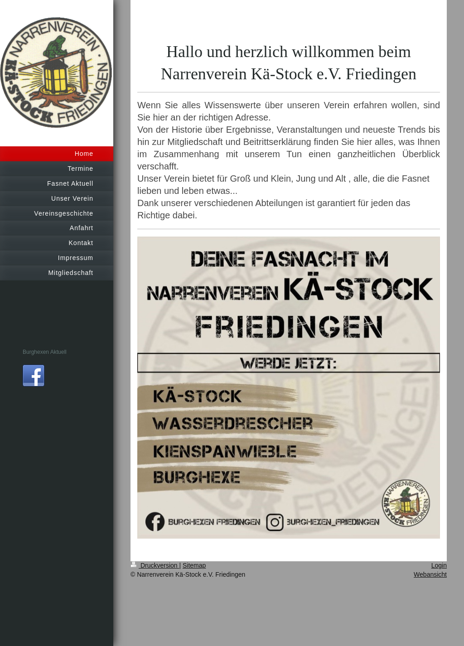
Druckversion (154, 565)
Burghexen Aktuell (45, 352)
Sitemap (194, 565)
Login (439, 565)
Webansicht (430, 574)
